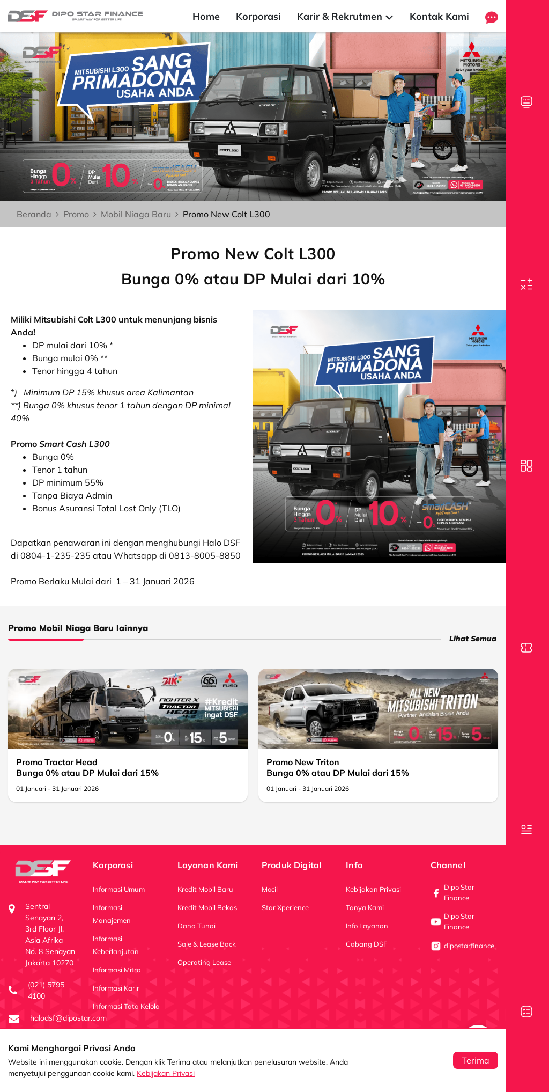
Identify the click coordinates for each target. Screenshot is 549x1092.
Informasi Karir (116, 988)
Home (206, 16)
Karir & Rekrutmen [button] (345, 16)
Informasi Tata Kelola (126, 1006)
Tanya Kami (365, 907)
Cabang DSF (366, 944)
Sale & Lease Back (206, 944)
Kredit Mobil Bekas (207, 907)
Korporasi (258, 16)
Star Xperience (285, 907)
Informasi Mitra (117, 969)
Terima (475, 1060)
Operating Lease (204, 962)
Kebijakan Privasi (166, 1073)
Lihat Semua (472, 638)
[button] (491, 16)
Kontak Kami (439, 16)
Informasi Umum (119, 889)
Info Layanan (367, 925)
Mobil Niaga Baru (136, 214)
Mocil (270, 889)
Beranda (34, 214)
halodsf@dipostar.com (68, 1018)
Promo (76, 214)
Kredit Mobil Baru (205, 889)
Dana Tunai (196, 925)
